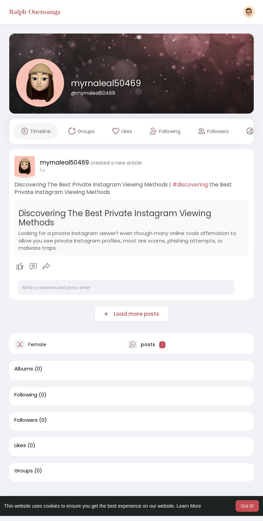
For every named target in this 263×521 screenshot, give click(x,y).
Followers (26, 420)
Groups (23, 470)
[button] (249, 12)
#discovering (190, 184)
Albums (23, 369)
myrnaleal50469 (106, 83)
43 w (45, 170)
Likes (20, 445)
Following (25, 395)
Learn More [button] (189, 506)
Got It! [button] (247, 506)
